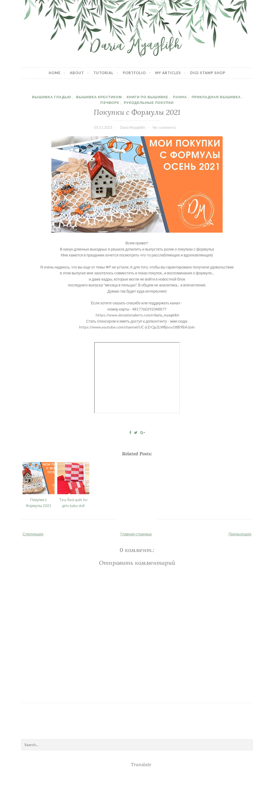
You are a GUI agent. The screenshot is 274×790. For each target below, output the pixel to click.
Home (54, 73)
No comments (164, 127)
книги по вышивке (147, 97)
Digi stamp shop (207, 73)
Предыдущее (240, 534)
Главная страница (136, 534)
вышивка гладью (51, 97)
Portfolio (134, 73)
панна (180, 97)
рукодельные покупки (149, 102)
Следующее (32, 534)
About (77, 73)
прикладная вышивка (216, 97)
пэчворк (109, 102)
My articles (168, 73)
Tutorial (103, 73)
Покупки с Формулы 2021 (137, 112)
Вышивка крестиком (99, 97)
